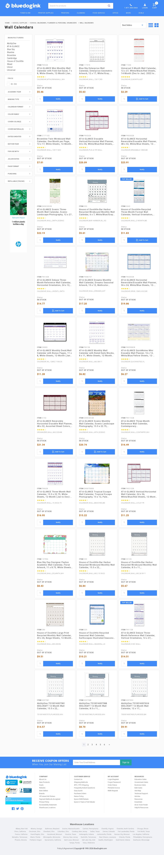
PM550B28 (128, 347)
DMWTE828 (86, 488)
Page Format (13, 166)
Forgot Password (114, 782)
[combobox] (80, 6)
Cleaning (81, 13)
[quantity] (40, 99)
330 (83, 206)
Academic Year (14, 92)
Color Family (13, 114)
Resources (138, 799)
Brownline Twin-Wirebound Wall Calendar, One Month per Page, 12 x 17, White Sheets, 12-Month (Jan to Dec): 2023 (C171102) (54, 141)
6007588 (85, 700)
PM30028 (127, 136)
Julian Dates (13, 159)
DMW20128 (86, 418)
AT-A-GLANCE (13, 46)
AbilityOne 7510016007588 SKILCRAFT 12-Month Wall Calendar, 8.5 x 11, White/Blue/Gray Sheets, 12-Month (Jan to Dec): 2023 (94, 706)
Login (145, 6)
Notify (58, 99)
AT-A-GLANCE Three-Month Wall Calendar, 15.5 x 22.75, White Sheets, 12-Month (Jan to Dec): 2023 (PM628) (54, 494)
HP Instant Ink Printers (47, 796)
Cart (155, 5)
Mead (9, 64)
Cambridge (12, 58)
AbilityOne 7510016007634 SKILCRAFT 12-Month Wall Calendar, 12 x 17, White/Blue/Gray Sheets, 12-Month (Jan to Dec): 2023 (136, 706)
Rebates (42, 788)
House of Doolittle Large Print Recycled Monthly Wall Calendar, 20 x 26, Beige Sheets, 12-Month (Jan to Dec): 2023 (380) (54, 635)
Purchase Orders (80, 793)
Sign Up (125, 762)
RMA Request (113, 791)
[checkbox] (18, 84)
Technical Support (141, 793)
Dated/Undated (14, 136)
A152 (41, 418)
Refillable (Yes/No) (16, 181)
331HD (126, 559)
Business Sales (140, 785)
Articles (137, 796)
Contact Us (78, 779)
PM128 (84, 347)
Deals (141, 13)
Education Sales (140, 779)
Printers (65, 13)
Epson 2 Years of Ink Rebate (84, 802)
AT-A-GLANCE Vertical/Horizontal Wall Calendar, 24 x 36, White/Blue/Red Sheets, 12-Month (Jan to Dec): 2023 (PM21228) (139, 494)
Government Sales (141, 782)
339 (83, 630)
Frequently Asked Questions (84, 788)
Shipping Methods (81, 782)
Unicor (10, 67)
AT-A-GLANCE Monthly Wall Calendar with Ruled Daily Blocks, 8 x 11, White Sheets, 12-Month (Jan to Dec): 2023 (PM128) (96, 353)
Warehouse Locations (47, 808)
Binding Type (13, 99)
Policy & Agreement (65, 848)
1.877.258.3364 (130, 6)
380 (41, 630)
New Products (44, 782)
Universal (11, 70)
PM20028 (127, 277)
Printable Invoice (114, 788)
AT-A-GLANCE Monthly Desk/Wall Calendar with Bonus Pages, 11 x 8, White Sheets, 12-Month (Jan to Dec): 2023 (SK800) (54, 353)
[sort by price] (133, 25)
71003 (126, 65)
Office (115, 13)
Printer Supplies (45, 13)
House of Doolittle (15, 61)
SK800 (42, 347)
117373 (84, 65)
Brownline (11, 55)
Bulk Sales (138, 788)
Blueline (10, 52)
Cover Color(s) (14, 122)
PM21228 (127, 488)
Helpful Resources (141, 808)
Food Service (99, 13)
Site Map (138, 791)
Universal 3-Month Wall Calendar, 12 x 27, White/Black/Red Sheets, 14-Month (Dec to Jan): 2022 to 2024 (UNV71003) (138, 71)
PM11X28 (127, 418)
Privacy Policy (44, 802)
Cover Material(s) (16, 129)
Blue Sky (11, 49)
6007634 (127, 700)
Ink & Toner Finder (141, 805)
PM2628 (85, 136)
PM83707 (85, 277)
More (128, 13)
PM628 (42, 488)
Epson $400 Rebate (81, 799)
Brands (41, 793)
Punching (12, 174)
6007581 (43, 700)
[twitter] (17, 809)
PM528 (42, 65)
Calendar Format (15, 107)
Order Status (112, 785)
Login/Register (113, 779)
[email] (96, 762)
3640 (125, 206)
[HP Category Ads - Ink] (18, 221)
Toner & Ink (25, 13)
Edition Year (13, 144)
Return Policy (79, 796)
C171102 (43, 136)
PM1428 (43, 277)
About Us (42, 779)
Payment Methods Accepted (49, 799)
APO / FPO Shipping (81, 785)
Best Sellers (43, 791)
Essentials (138, 802)
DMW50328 (44, 206)
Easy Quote (78, 791)
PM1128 (127, 630)
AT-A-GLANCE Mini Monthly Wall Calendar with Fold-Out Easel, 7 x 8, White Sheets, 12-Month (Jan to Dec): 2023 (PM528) (54, 71)
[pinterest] (22, 809)
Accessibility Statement (48, 805)
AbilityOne (11, 43)
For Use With (13, 151)
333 (83, 559)
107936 (42, 559)
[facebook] (13, 809)
